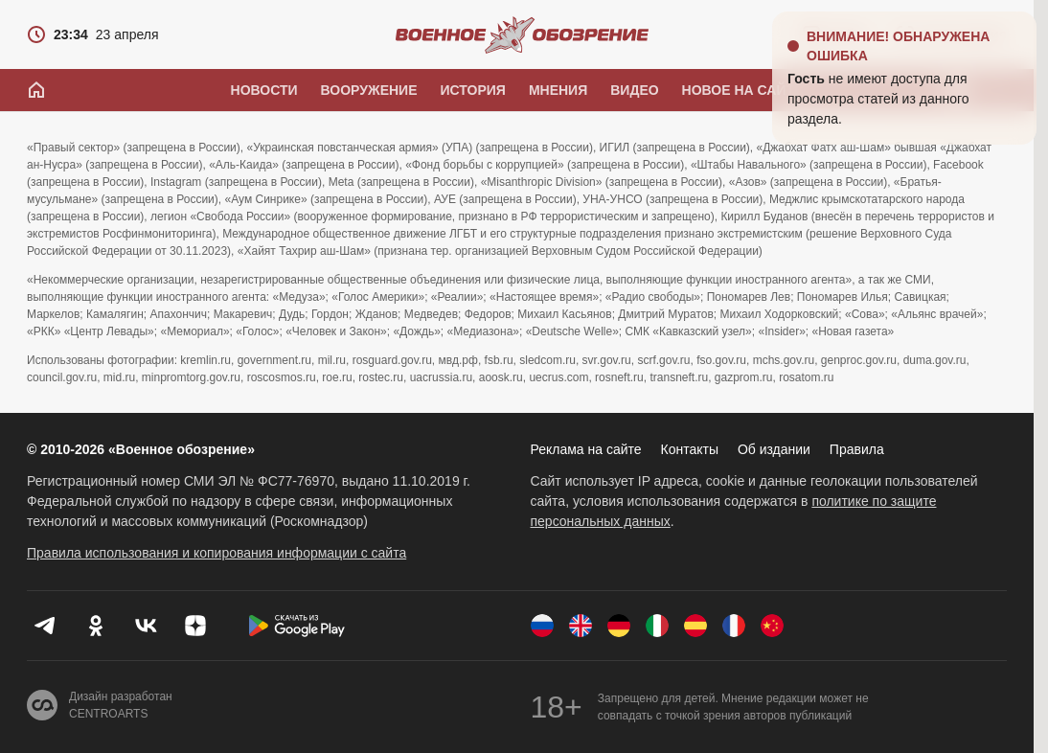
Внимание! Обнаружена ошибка (898, 46)
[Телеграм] (46, 625)
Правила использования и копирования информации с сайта (216, 552)
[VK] (145, 625)
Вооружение (369, 90)
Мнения (558, 90)
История (472, 90)
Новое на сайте (743, 90)
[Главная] (36, 90)
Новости (264, 90)
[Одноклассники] (96, 625)
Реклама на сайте (586, 449)
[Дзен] (195, 625)
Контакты (689, 449)
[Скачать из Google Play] (297, 625)
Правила (857, 449)
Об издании (774, 449)
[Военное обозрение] (522, 34)
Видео (634, 90)
